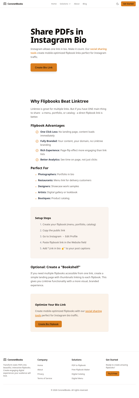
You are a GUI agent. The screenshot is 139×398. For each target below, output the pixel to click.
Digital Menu (77, 378)
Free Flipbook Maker (81, 369)
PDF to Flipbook (79, 365)
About (77, 3)
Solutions (65, 3)
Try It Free (112, 373)
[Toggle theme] (117, 3)
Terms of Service (44, 378)
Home (54, 3)
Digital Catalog (78, 374)
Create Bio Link (43, 67)
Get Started (128, 3)
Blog (85, 3)
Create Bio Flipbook (48, 324)
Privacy (40, 374)
